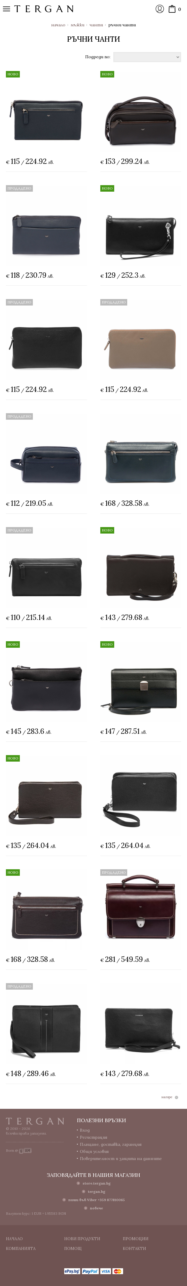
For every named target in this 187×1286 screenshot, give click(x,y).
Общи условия (94, 1151)
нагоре (167, 1097)
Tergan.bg (35, 1121)
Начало (58, 25)
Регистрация (93, 1137)
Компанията (21, 1249)
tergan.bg (96, 1191)
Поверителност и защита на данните (121, 1158)
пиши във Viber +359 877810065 (96, 1200)
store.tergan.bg (97, 1183)
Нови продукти (82, 1239)
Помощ (73, 1249)
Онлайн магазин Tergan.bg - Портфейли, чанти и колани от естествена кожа (43, 8)
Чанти (96, 25)
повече (96, 1208)
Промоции (136, 1239)
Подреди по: (97, 56)
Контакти (134, 1249)
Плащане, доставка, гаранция (111, 1144)
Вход (160, 9)
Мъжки (77, 25)
